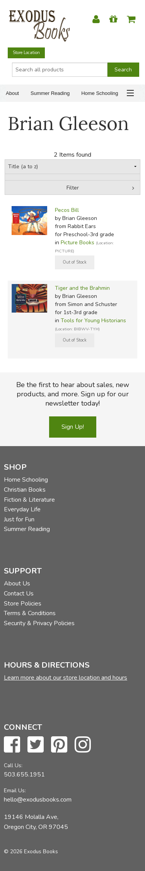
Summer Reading (50, 93)
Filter (73, 187)
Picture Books (77, 242)
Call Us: (13, 765)
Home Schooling (99, 93)
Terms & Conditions (30, 613)
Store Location (26, 53)
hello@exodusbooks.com (38, 799)
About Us (17, 583)
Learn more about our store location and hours (65, 677)
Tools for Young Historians (93, 320)
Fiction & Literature (29, 500)
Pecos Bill (67, 210)
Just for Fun (19, 519)
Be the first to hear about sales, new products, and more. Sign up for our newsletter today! (72, 394)
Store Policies (22, 603)
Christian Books (25, 489)
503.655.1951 (24, 774)
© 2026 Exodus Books (31, 851)
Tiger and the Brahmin (82, 288)
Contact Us (19, 593)
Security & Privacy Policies (39, 623)
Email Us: (15, 790)
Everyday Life (22, 509)
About (12, 93)
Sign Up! (72, 427)
